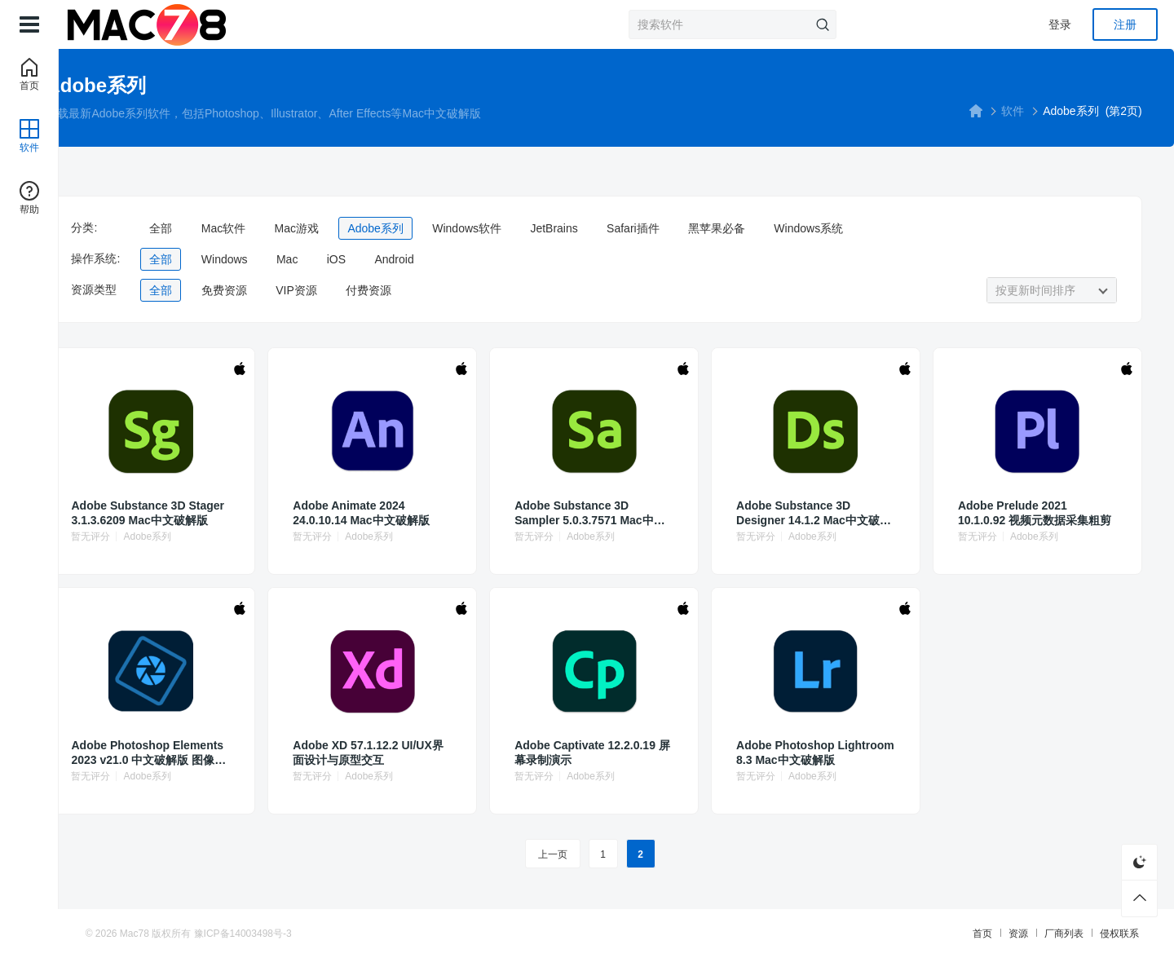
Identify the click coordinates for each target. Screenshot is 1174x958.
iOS (459, 259)
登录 (1059, 24)
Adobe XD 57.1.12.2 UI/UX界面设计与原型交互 (431, 753)
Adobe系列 (499, 228)
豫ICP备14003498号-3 (327, 933)
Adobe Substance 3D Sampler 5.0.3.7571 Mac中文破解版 (614, 513)
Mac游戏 (420, 228)
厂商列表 (980, 933)
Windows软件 (590, 228)
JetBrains (677, 228)
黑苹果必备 (840, 228)
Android (517, 259)
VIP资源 (420, 290)
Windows (347, 259)
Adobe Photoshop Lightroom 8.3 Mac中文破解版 (795, 753)
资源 (934, 933)
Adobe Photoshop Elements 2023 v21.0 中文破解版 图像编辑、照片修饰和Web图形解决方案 (253, 753)
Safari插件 (756, 228)
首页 (898, 933)
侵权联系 (1035, 933)
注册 (1125, 24)
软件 (933, 110)
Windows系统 (932, 228)
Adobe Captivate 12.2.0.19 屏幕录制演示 (610, 753)
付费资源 (492, 290)
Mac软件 (346, 228)
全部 (284, 228)
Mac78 (218, 933)
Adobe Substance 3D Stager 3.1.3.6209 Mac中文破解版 (254, 513)
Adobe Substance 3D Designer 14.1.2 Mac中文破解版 (796, 513)
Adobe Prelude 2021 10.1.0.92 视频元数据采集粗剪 (974, 513)
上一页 (574, 854)
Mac (410, 259)
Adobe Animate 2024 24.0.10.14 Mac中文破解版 (432, 513)
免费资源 (347, 290)
